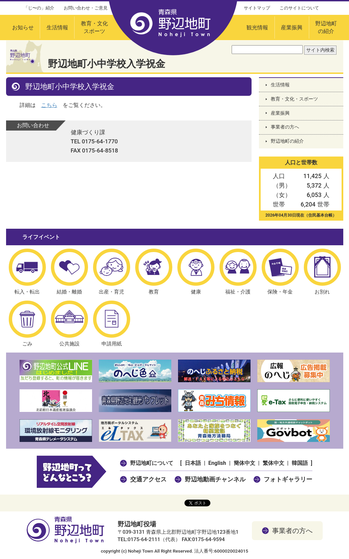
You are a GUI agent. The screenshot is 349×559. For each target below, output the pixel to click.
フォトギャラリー (288, 479)
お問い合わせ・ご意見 (86, 7)
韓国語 (300, 463)
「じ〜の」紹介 (39, 7)
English (217, 463)
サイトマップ (257, 7)
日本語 (193, 463)
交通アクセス (148, 479)
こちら (49, 105)
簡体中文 (244, 463)
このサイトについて (299, 7)
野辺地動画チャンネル (215, 479)
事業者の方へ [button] (292, 531)
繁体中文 (273, 463)
